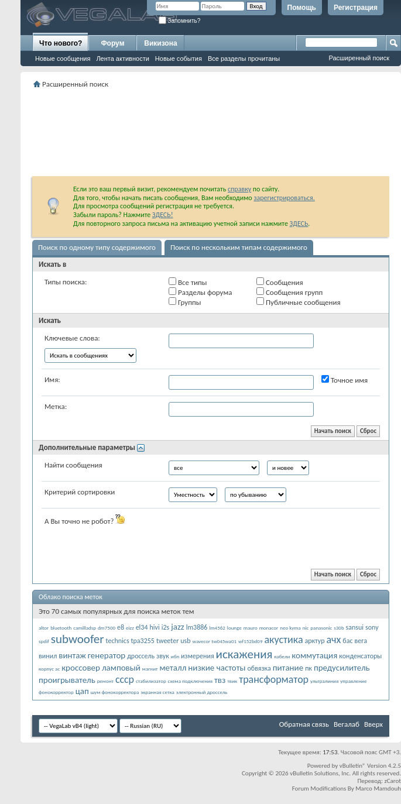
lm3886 (197, 627)
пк (308, 668)
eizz (130, 627)
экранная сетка (157, 692)
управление (353, 681)
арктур (314, 641)
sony (372, 627)
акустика (283, 639)
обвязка (258, 668)
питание (288, 667)
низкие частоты (216, 667)
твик (232, 681)
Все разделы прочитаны (244, 58)
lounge (234, 627)
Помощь (301, 8)
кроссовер (80, 667)
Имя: (52, 379)
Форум (112, 43)
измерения (197, 656)
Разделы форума (200, 292)
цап (82, 691)
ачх (333, 639)
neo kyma (290, 627)
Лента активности (122, 58)
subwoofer (77, 639)
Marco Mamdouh (378, 788)
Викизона (160, 43)
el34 (142, 627)
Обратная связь (304, 724)
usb (185, 641)
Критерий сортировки (79, 491)
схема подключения (190, 681)
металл (172, 667)
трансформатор (274, 679)
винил (48, 656)
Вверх (373, 724)
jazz (177, 626)
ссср (124, 679)
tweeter (167, 641)
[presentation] (258, 537)
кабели (282, 656)
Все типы (188, 282)
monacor (269, 627)
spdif (44, 641)
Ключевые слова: (72, 338)
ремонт (105, 681)
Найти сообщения (73, 465)
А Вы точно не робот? (84, 519)
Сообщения (279, 282)
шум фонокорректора (115, 692)
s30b (339, 627)
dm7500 (106, 627)
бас (347, 641)
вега (360, 641)
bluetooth (60, 627)
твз (219, 680)
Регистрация (356, 8)
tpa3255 (143, 641)
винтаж (72, 655)
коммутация (314, 655)
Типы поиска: (65, 281)
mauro (251, 627)
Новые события (178, 58)
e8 (120, 627)
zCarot (392, 781)
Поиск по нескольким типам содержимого (238, 247)
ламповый (121, 667)
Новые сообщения (62, 58)
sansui (355, 627)
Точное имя (344, 379)
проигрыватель (67, 680)
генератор (106, 655)
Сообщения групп (289, 292)
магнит (150, 668)
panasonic (321, 627)
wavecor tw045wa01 (215, 641)
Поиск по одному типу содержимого (97, 247)
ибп (175, 656)
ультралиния (324, 681)
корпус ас (49, 668)
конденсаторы (360, 656)
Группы (185, 302)
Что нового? (60, 43)
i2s (166, 627)
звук (162, 656)
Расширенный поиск (358, 57)
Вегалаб (346, 724)
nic (306, 627)
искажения (244, 654)
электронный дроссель (202, 692)
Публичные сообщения (298, 302)
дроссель (141, 656)
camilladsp (84, 627)
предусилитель (342, 667)
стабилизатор (151, 681)
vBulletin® (353, 765)
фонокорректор (56, 692)
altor (44, 627)
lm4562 (217, 627)
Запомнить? (180, 21)
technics (117, 641)
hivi (154, 627)
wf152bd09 (250, 641)
